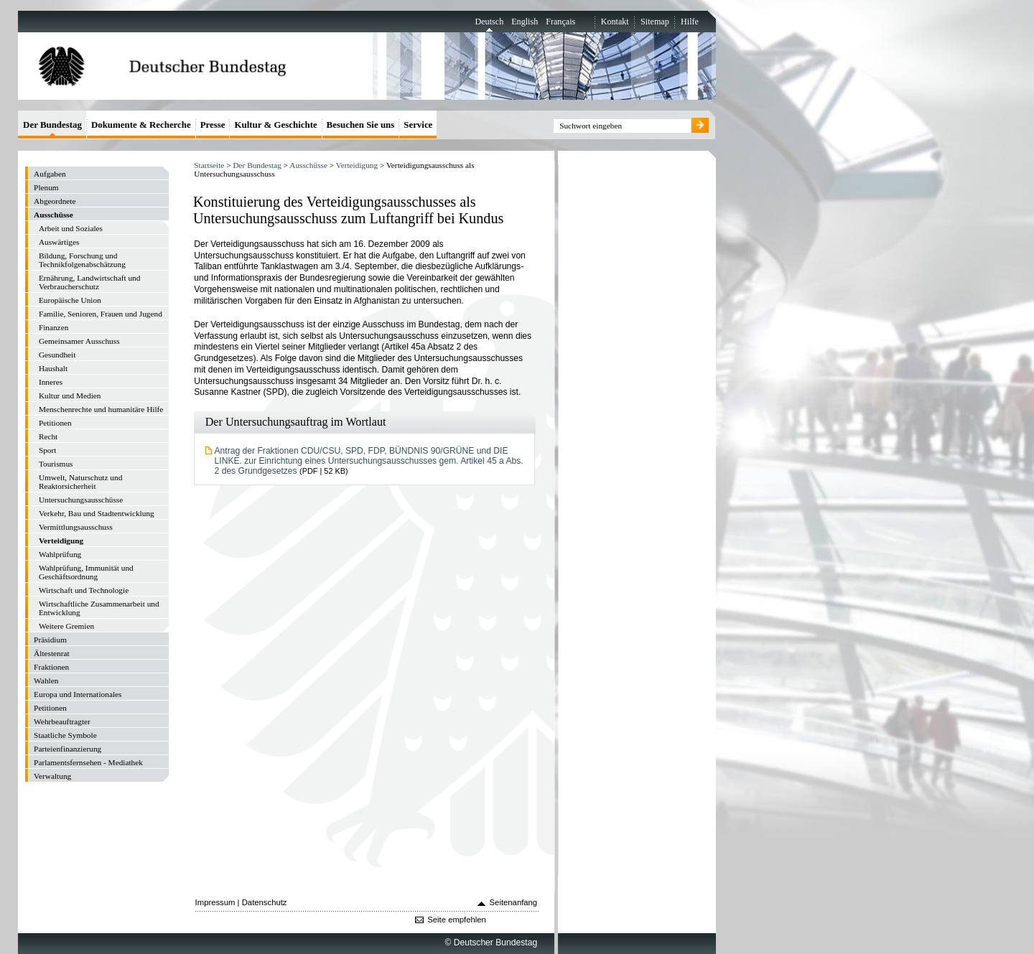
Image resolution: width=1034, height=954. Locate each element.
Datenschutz (264, 902)
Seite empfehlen (456, 919)
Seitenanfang (514, 902)
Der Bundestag (257, 165)
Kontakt (615, 22)
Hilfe (690, 22)
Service (418, 124)
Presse (212, 124)
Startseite (209, 165)
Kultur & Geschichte (275, 124)
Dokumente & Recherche (141, 124)
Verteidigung (357, 165)
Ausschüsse (308, 165)
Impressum (215, 902)
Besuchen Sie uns (361, 124)
